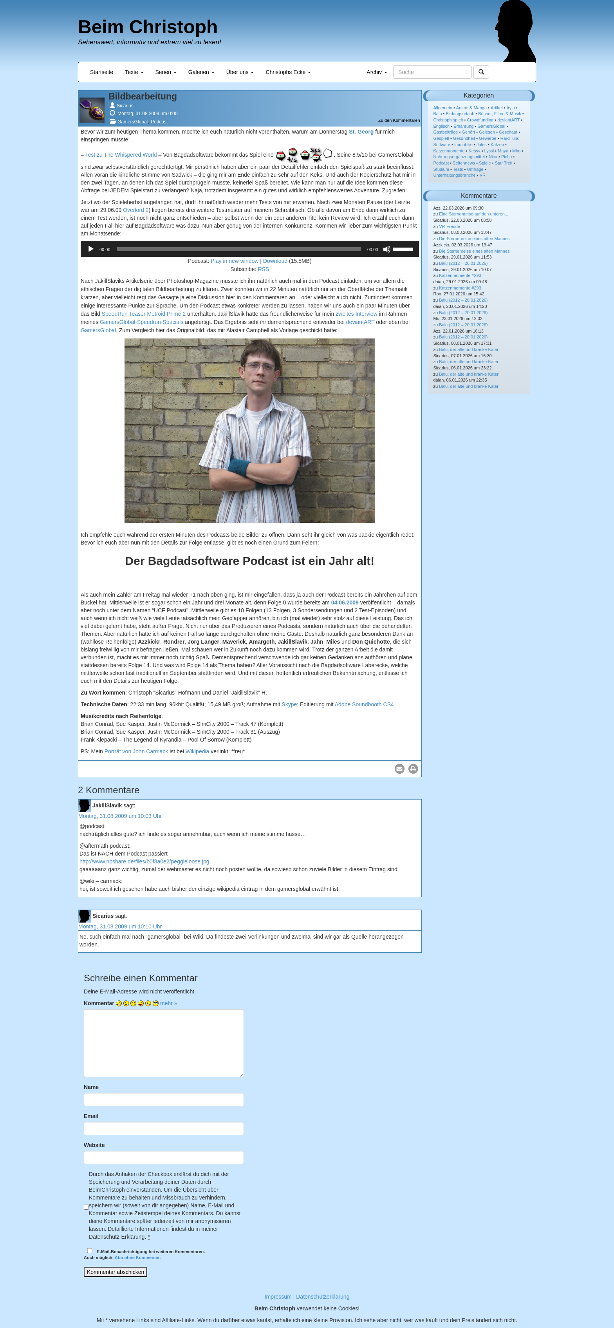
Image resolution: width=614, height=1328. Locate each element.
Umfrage (475, 169)
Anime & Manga (471, 107)
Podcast (159, 122)
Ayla (511, 107)
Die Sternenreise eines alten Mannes (474, 238)
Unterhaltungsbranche (454, 175)
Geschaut (508, 132)
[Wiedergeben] (91, 249)
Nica (493, 156)
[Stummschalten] (387, 249)
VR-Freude (449, 226)
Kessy (474, 150)
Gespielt (441, 138)
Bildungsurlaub (460, 113)
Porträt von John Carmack (136, 751)
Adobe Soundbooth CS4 (364, 704)
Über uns (240, 72)
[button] (400, 769)
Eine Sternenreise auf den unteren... (473, 214)
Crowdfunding (480, 120)
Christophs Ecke (288, 72)
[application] (250, 249)
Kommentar (99, 1003)
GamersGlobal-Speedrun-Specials (141, 322)
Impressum (278, 1297)
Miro (516, 150)
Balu (437, 113)
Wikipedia (197, 751)
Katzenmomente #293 (460, 275)
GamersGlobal (132, 122)
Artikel (497, 107)
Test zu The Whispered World (121, 154)
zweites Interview (356, 314)
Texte (134, 72)
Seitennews (464, 163)
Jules (482, 144)
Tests (458, 169)
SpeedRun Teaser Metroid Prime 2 (144, 314)
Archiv (377, 72)
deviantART (360, 322)
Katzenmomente (449, 150)
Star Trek (504, 163)
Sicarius (125, 106)
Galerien (201, 72)
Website (94, 1145)
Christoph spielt (448, 120)
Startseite (101, 72)
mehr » (168, 1003)
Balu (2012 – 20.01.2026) (463, 263)
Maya (503, 150)
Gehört (468, 132)
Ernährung (463, 126)
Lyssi (489, 150)
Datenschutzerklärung (322, 1297)
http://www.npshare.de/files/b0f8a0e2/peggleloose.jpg (144, 861)
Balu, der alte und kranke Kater (468, 349)
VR (483, 175)
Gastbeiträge (445, 132)
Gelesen (487, 132)
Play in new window (234, 261)
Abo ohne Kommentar (137, 1257)
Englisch (441, 126)
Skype (289, 704)
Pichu (506, 156)
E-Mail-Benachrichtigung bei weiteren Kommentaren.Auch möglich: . (144, 1254)
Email (91, 1116)
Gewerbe (488, 138)
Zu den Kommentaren (399, 120)
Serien (166, 72)
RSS (263, 269)
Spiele (485, 163)
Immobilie (463, 144)
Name (91, 1087)
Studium (441, 169)
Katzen (497, 144)
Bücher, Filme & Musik (499, 113)
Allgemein (442, 107)
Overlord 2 (135, 210)
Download (275, 261)
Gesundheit (464, 138)
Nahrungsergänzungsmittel (459, 156)
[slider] (239, 249)
